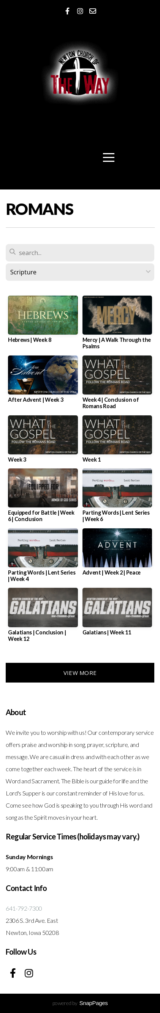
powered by (80, 1003)
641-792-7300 (24, 908)
